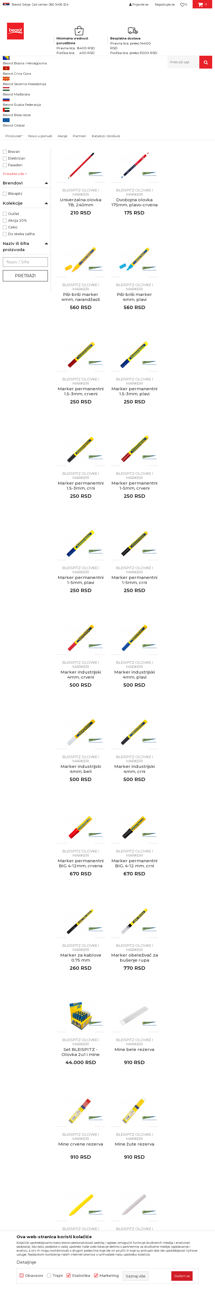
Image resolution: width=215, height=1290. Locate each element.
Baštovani (16, 222)
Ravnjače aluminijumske (24, 119)
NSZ (12, 172)
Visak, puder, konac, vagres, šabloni (19, 132)
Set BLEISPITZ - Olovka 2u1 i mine (188, 751)
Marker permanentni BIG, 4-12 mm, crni (188, 657)
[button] (189, 62)
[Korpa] (202, 6)
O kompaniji (104, 1026)
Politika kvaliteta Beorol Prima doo (115, 1037)
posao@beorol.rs (49, 1119)
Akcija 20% (17, 297)
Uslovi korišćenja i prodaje (180, 1026)
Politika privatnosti (173, 1041)
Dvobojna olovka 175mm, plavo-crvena (81, 279)
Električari (16, 235)
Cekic (13, 304)
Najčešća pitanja (171, 1079)
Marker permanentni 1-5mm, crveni (81, 468)
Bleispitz (15, 270)
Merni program (48, 80)
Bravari (14, 228)
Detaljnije (26, 1262)
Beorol (8, 80)
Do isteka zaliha (21, 311)
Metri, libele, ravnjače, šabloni (89, 80)
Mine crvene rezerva (134, 842)
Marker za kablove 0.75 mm (80, 751)
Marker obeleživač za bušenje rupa (134, 751)
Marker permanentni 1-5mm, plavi (134, 468)
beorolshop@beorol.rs (54, 1051)
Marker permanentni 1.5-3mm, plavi (134, 374)
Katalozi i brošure (109, 1071)
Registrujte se (165, 4)
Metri (11, 103)
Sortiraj (143, 99)
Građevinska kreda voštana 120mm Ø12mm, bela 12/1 (134, 942)
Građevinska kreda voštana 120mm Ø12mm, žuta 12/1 (80, 942)
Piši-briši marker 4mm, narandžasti (134, 279)
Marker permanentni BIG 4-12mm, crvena (134, 657)
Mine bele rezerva (81, 842)
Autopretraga (117, 99)
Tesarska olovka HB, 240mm (81, 185)
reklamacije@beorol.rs (54, 1085)
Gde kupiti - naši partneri (116, 1063)
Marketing (109, 1275)
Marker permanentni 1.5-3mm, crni (188, 374)
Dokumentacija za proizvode (120, 1079)
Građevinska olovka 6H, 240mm (134, 185)
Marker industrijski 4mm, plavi (134, 562)
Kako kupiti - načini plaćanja (181, 1049)
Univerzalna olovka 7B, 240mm (188, 185)
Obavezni (34, 1275)
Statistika (81, 1275)
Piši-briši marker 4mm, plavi (188, 279)
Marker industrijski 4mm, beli (188, 562)
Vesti (97, 1048)
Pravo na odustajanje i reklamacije (176, 1068)
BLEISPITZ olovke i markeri (19, 145)
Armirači (15, 215)
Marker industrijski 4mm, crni (80, 657)
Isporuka (163, 1057)
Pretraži (25, 352)
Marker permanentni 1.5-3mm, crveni (81, 374)
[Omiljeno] (183, 4)
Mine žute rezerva (188, 842)
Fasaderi (15, 242)
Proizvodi (24, 80)
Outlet (13, 291)
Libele (11, 110)
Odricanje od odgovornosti (181, 1034)
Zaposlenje (103, 1055)
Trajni (57, 1275)
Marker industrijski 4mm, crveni (80, 562)
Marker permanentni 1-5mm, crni (188, 468)
